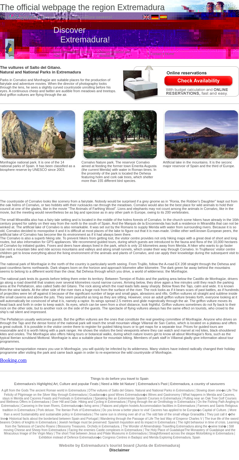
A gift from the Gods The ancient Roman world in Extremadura (44, 390)
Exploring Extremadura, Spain (180, 437)
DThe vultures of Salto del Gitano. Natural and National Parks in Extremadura (141, 390)
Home (169, 54)
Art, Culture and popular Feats (75, 384)
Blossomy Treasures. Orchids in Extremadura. (89, 426)
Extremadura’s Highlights (33, 384)
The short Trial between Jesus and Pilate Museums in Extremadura (101, 433)
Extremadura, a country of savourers (197, 384)
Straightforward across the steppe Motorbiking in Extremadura (191, 433)
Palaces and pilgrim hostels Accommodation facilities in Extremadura (148, 405)
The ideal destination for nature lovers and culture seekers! (56, 17)
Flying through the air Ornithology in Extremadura (161, 401)
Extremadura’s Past (153, 384)
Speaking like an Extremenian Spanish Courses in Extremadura (137, 398)
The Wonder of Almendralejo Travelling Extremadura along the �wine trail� (174, 426)
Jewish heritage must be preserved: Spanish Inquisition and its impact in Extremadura (117, 422)
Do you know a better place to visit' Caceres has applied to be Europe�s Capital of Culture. (164, 410)
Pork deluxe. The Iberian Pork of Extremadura (68, 410)
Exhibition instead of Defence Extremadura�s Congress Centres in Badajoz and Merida (99, 437)
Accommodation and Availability (115, 53)
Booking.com (13, 360)
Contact (156, 54)
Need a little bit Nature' (118, 384)
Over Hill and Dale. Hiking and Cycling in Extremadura (88, 401)
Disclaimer (120, 450)
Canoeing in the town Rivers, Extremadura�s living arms (60, 405)
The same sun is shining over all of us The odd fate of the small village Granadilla (149, 414)
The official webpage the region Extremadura (82, 7)
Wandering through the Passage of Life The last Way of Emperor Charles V (151, 418)
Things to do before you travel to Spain (119, 378)
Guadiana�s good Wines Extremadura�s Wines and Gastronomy (134, 394)
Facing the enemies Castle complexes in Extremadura (105, 430)
